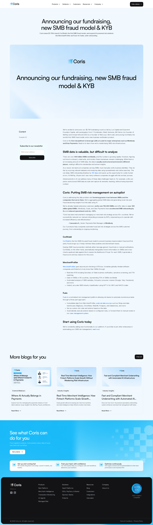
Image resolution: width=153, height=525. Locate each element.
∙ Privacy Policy (138, 521)
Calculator (90, 498)
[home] (14, 4)
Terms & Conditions (126, 521)
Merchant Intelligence (46, 491)
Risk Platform (43, 488)
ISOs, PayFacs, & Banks (70, 491)
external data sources (104, 303)
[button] (56, 4)
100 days (95, 173)
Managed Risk (43, 501)
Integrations (91, 495)
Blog (88, 488)
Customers (77, 4)
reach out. (96, 329)
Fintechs (65, 498)
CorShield (66, 241)
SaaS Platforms (67, 488)
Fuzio (65, 297)
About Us (105, 488)
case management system (79, 313)
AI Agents (41, 498)
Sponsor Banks (67, 495)
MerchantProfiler (69, 267)
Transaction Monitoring (46, 495)
